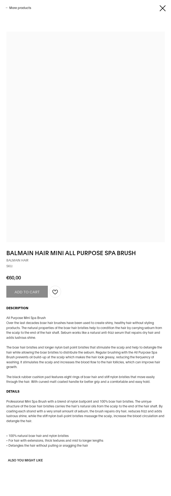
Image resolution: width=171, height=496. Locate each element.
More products (20, 7)
